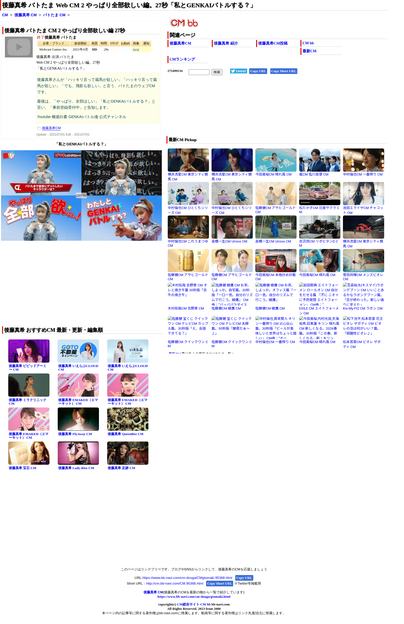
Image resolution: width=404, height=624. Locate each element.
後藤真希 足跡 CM (121, 468)
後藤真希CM (180, 43)
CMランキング (182, 59)
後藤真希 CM (25, 15)
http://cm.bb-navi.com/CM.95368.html (174, 583)
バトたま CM (54, 15)
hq (134, 49)
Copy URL (258, 71)
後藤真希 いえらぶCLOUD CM (78, 368)
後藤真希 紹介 (226, 43)
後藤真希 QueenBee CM (126, 434)
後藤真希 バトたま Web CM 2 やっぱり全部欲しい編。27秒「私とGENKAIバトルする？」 (129, 5)
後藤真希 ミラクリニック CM (27, 402)
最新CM (309, 51)
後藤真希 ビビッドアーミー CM (27, 368)
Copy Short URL (283, 71)
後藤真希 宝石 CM (22, 468)
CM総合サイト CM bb (194, 604)
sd (138, 49)
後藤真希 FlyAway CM (75, 434)
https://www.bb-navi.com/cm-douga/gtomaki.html (193, 596)
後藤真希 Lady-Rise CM (76, 468)
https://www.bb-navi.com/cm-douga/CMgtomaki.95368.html (187, 578)
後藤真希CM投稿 (273, 43)
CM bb (308, 43)
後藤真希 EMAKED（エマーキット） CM (78, 402)
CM (5, 15)
